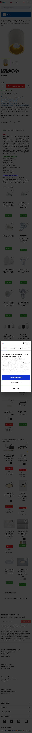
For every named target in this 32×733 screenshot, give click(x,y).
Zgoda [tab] (5, 348)
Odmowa (16, 388)
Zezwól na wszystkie (16, 377)
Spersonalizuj (16, 382)
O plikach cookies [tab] (24, 348)
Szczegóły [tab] (13, 348)
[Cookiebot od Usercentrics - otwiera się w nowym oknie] (23, 343)
